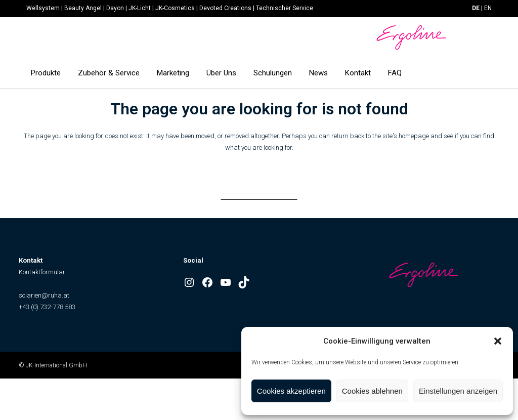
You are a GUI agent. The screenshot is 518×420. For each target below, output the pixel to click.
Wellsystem (43, 8)
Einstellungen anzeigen (458, 391)
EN (488, 8)
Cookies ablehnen (372, 391)
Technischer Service (284, 8)
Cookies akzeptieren (291, 391)
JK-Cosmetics (175, 8)
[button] (498, 341)
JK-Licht (139, 8)
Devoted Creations (225, 8)
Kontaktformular (42, 272)
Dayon (115, 8)
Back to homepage (259, 189)
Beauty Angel (83, 8)
